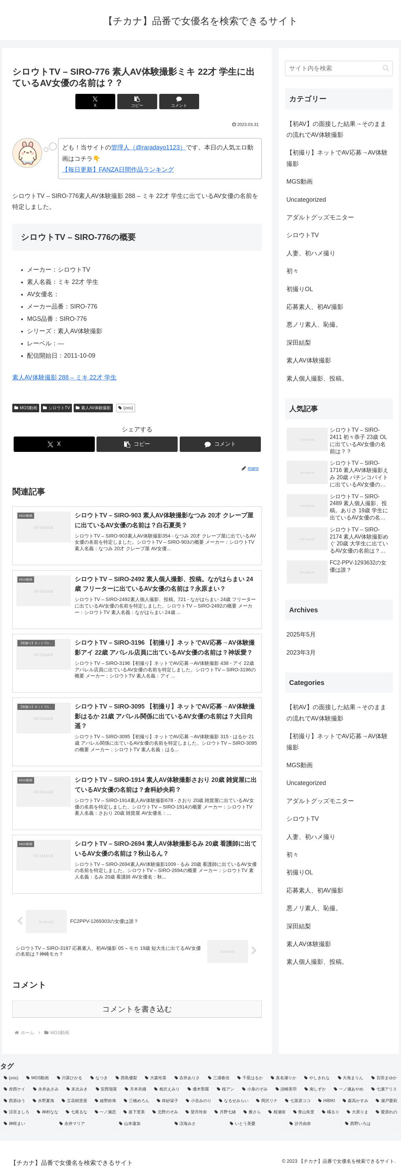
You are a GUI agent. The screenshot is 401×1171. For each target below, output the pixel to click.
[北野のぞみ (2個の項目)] (165, 1112)
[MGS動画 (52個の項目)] (38, 1078)
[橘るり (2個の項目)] (330, 1112)
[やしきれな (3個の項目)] (317, 1078)
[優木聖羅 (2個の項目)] (198, 1089)
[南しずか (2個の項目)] (315, 1089)
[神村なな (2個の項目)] (47, 1112)
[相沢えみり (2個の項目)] (167, 1089)
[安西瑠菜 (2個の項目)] (107, 1089)
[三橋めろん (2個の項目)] (136, 1101)
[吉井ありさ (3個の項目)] (188, 1078)
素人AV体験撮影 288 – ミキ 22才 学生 (64, 377)
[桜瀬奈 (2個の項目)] (277, 1112)
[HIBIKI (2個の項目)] (326, 1101)
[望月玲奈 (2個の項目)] (196, 1112)
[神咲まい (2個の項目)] (28, 1124)
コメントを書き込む (137, 1009)
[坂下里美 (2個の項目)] (134, 1112)
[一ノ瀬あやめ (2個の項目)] (349, 1089)
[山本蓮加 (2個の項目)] (143, 1124)
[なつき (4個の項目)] (99, 1078)
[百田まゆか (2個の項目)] (384, 1078)
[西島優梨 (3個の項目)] (126, 1078)
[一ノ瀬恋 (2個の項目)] (105, 1112)
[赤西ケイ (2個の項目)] (15, 1089)
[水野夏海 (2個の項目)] (43, 1101)
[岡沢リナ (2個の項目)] (267, 1101)
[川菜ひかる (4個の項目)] (70, 1078)
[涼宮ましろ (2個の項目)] (16, 1112)
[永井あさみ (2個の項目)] (46, 1089)
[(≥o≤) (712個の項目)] (11, 1078)
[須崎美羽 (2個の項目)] (286, 1089)
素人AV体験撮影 (93, 407)
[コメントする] (179, 101)
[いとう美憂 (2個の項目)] (256, 1124)
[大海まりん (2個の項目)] (351, 1078)
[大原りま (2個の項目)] (357, 1112)
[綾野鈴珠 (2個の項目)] (105, 1101)
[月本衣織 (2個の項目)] (136, 1089)
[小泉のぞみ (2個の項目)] (255, 1089)
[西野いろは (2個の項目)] (371, 1124)
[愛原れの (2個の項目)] (386, 1112)
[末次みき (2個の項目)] (77, 1089)
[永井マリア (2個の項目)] (85, 1124)
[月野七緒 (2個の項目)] (225, 1112)
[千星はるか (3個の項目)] (250, 1078)
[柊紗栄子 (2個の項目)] (167, 1101)
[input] (339, 68)
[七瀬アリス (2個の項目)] (384, 1089)
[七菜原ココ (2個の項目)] (298, 1101)
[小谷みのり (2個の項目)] (198, 1101)
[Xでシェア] (95, 101)
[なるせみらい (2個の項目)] (234, 1101)
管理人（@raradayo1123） (148, 147)
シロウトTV (56, 407)
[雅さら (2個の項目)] (252, 1112)
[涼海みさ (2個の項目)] (199, 1124)
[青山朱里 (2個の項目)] (304, 1112)
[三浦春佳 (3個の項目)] (219, 1078)
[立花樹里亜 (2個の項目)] (74, 1101)
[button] (137, 101)
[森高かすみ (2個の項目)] (355, 1101)
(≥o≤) (125, 407)
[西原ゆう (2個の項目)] (14, 1101)
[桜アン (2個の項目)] (226, 1089)
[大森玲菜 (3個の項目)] (156, 1078)
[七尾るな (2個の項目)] (76, 1112)
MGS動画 (25, 407)
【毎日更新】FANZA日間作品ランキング (118, 169)
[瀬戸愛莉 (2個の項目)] (386, 1101)
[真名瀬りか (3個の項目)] (284, 1078)
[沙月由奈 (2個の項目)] (313, 1124)
